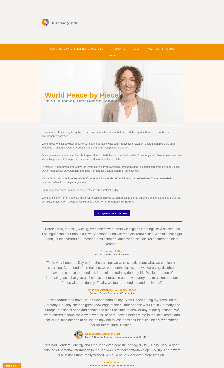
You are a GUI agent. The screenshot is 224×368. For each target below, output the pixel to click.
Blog (138, 48)
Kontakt (170, 49)
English (112, 55)
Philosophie (120, 48)
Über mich (154, 49)
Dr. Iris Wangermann (65, 23)
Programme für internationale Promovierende (77, 48)
